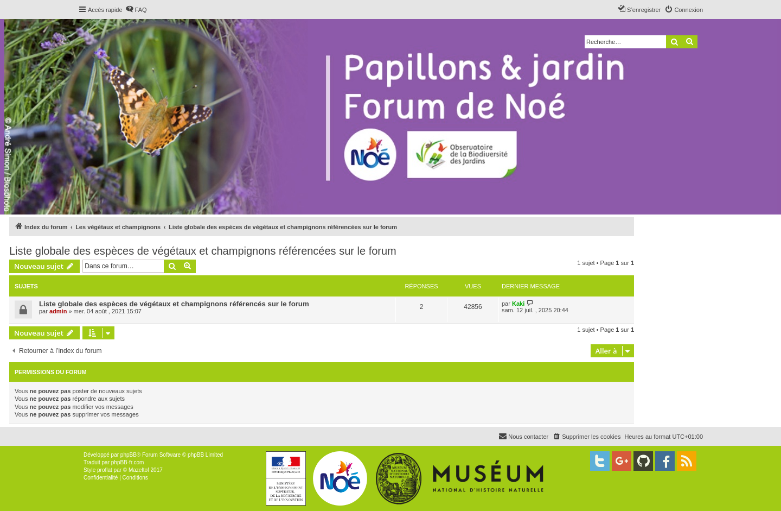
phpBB (128, 455)
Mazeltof (139, 470)
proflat (104, 470)
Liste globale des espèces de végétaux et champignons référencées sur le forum (202, 251)
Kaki (518, 303)
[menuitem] (136, 9)
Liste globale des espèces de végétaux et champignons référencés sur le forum (174, 304)
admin (58, 311)
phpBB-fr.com (127, 462)
